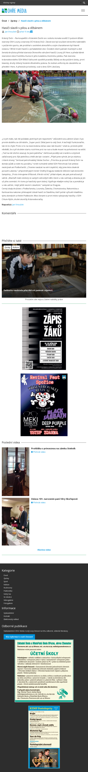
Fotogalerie (8, 603)
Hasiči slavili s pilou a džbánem (36, 21)
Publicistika (8, 591)
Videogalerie (8, 600)
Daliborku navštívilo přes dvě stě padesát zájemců (28, 290)
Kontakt (7, 616)
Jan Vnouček (11, 31)
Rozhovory (8, 588)
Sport (6, 581)
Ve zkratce (8, 597)
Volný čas (7, 594)
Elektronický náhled (11, 619)
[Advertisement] (44, 129)
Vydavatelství (9, 613)
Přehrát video (38, 452)
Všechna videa (44, 550)
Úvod (4, 21)
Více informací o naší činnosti (19, 636)
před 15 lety (25, 31)
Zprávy (14, 21)
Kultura (16, 247)
